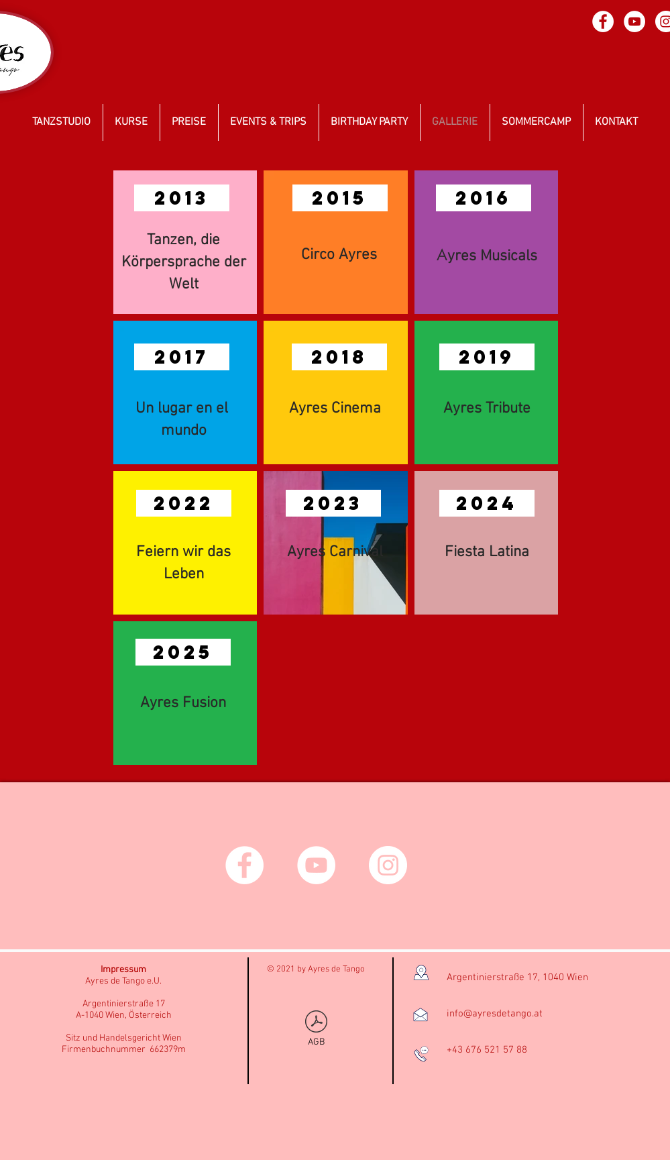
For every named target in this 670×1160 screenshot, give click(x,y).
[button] (181, 197)
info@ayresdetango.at (495, 1014)
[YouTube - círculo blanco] (634, 21)
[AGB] (316, 1029)
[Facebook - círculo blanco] (603, 21)
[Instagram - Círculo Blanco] (388, 865)
